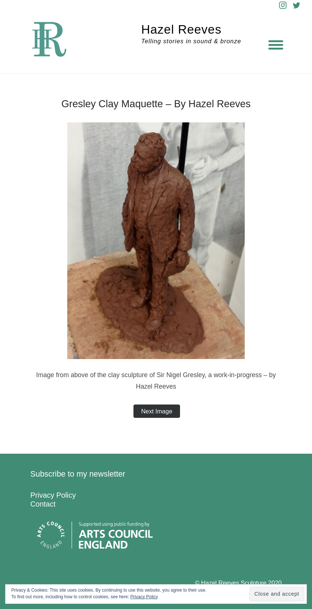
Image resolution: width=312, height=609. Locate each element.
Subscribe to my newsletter (77, 474)
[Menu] (276, 44)
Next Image (156, 411)
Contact (42, 504)
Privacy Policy (53, 495)
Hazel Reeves (181, 29)
